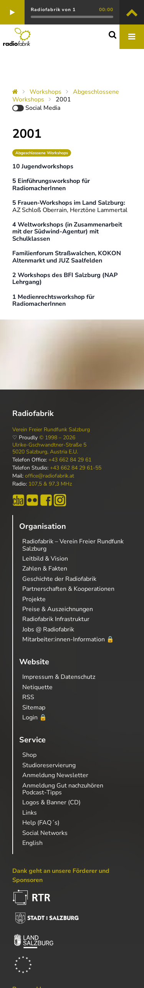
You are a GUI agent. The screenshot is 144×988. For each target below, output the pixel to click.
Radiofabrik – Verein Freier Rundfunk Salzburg (73, 545)
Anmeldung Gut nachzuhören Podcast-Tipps (62, 789)
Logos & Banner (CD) (51, 802)
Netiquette (37, 687)
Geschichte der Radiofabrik (59, 579)
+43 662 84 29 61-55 (75, 468)
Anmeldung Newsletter (55, 775)
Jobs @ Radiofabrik (48, 629)
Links (29, 813)
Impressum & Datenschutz (58, 677)
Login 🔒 (34, 717)
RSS (28, 697)
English (32, 843)
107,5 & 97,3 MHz (50, 484)
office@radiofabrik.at (49, 476)
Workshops (45, 92)
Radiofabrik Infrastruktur (55, 619)
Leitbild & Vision (45, 558)
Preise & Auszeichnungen (57, 609)
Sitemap (33, 707)
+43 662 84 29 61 (69, 460)
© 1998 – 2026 (57, 437)
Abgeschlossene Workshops (41, 153)
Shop (29, 755)
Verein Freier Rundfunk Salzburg (51, 429)
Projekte (34, 599)
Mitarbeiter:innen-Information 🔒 (68, 639)
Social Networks (45, 833)
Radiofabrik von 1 (53, 10)
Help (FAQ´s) (41, 822)
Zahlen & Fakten (44, 568)
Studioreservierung (49, 765)
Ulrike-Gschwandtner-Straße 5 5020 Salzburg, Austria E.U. (49, 448)
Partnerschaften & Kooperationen (68, 589)
